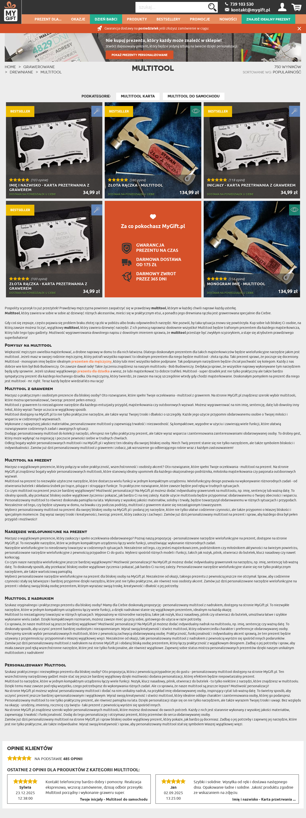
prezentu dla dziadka (93, 371)
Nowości (228, 19)
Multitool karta (138, 96)
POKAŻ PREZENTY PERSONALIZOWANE (139, 55)
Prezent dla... (48, 19)
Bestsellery (168, 19)
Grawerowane (39, 67)
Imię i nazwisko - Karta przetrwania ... (264, 799)
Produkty (137, 19)
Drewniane (21, 72)
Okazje (78, 19)
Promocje (200, 19)
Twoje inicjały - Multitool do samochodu (114, 799)
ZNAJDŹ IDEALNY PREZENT (268, 19)
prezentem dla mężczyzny (91, 362)
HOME (10, 67)
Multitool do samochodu (194, 96)
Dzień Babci (106, 19)
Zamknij (299, 28)
